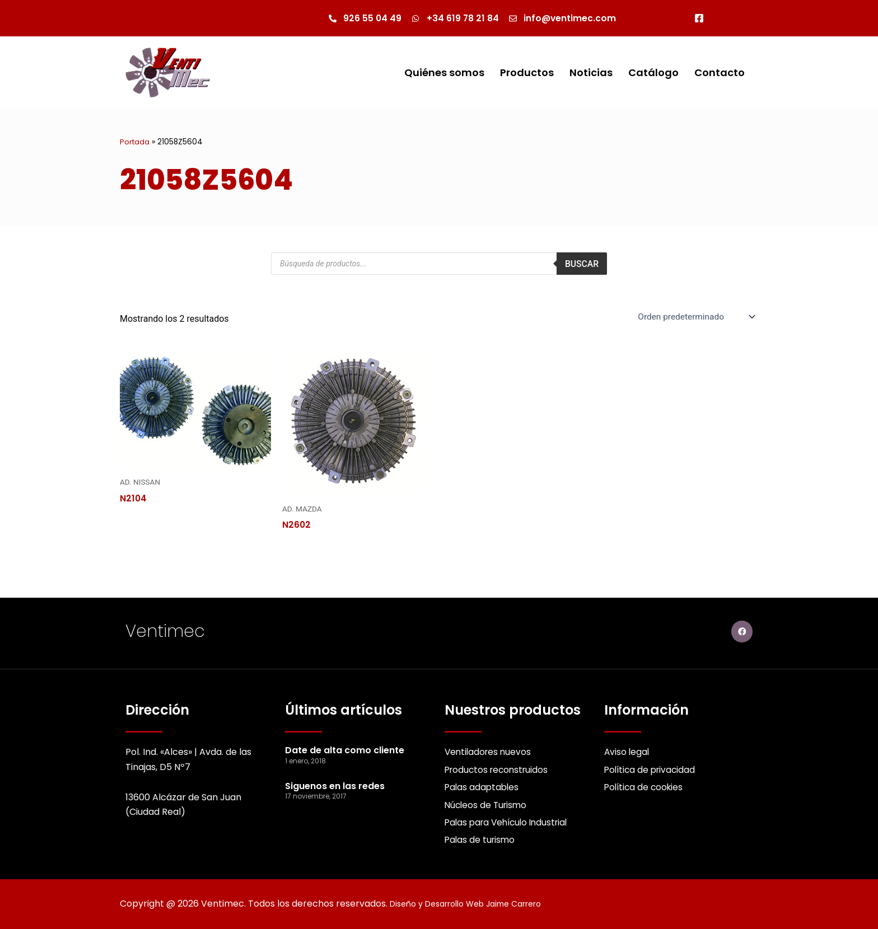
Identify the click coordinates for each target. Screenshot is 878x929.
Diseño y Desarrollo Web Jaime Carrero (477, 904)
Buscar (581, 264)
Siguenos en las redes (335, 782)
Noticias (591, 73)
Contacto (719, 73)
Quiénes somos (444, 73)
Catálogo (653, 73)
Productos (527, 73)
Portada (135, 142)
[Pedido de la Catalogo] (693, 317)
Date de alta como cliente (344, 747)
